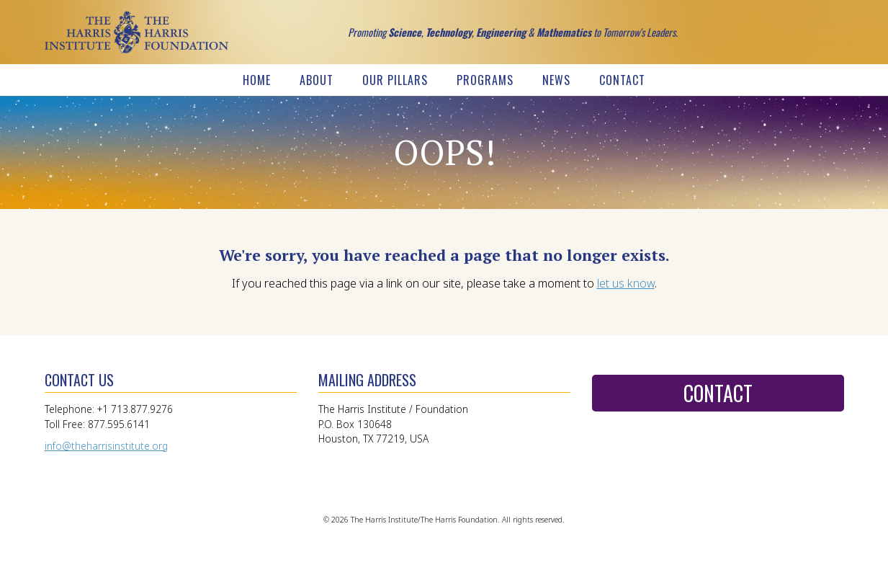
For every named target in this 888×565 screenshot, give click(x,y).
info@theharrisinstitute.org (106, 446)
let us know (626, 283)
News (556, 80)
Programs (485, 80)
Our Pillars (395, 80)
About (316, 80)
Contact (622, 80)
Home (257, 80)
